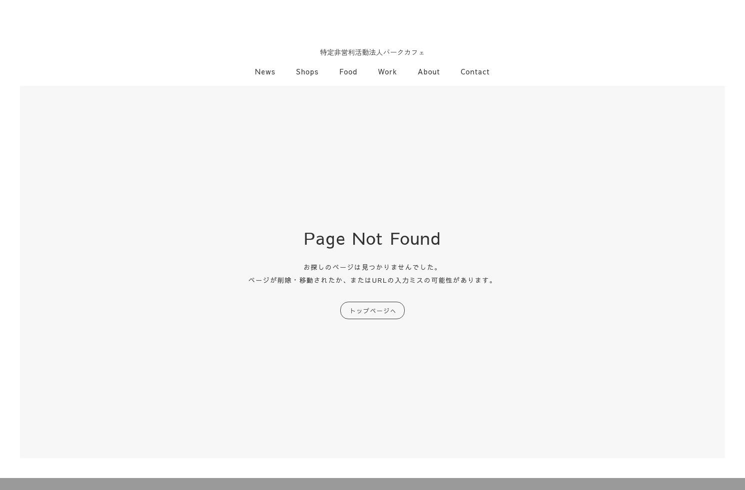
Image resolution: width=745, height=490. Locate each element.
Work (387, 71)
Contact (475, 71)
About (429, 71)
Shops (307, 71)
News (265, 71)
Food (348, 71)
